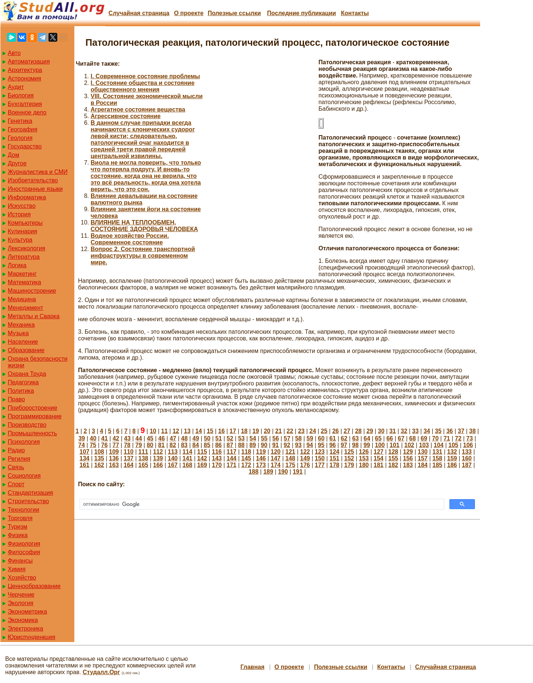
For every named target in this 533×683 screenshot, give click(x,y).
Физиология (24, 543)
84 (195, 445)
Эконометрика (27, 611)
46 (161, 438)
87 (230, 445)
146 (261, 458)
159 (452, 458)
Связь (16, 467)
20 (267, 431)
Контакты (355, 13)
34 (427, 431)
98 (355, 445)
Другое (17, 163)
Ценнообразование (34, 586)
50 (207, 438)
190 (283, 472)
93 (298, 445)
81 (161, 445)
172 (246, 465)
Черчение (21, 594)
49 (195, 438)
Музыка (18, 333)
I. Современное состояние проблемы (145, 76)
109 (114, 452)
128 (393, 452)
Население (23, 342)
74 (81, 445)
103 (424, 445)
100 (380, 445)
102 (409, 445)
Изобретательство (33, 180)
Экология (20, 603)
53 (241, 438)
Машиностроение (32, 291)
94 (309, 445)
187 (467, 465)
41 (104, 438)
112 (158, 452)
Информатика (27, 197)
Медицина (22, 299)
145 (246, 458)
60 (321, 438)
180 (364, 465)
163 (114, 465)
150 (320, 458)
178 (335, 465)
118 (246, 452)
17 (233, 431)
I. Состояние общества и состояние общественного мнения (143, 86)
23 (301, 431)
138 (143, 458)
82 (172, 445)
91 (275, 445)
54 (253, 438)
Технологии (23, 510)
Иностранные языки (35, 189)
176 (305, 465)
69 (424, 438)
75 (93, 445)
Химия (17, 569)
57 (287, 438)
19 (255, 431)
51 (218, 438)
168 (187, 465)
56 (275, 438)
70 (435, 438)
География (22, 129)
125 (349, 452)
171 (232, 465)
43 (127, 438)
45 (150, 438)
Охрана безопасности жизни (37, 362)
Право (16, 399)
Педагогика (23, 382)
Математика (24, 282)
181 (379, 465)
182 (393, 465)
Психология (24, 442)
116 (217, 452)
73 (469, 438)
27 (347, 431)
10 (153, 431)
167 (173, 465)
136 (114, 458)
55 (264, 438)
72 (458, 438)
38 (472, 431)
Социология (24, 476)
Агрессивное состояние (126, 116)
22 (290, 431)
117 (232, 452)
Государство (25, 146)
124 (335, 452)
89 (252, 445)
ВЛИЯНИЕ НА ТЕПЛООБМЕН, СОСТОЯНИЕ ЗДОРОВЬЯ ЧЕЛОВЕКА (144, 225)
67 (401, 438)
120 (276, 452)
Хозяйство (22, 577)
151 (335, 458)
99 (367, 445)
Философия (24, 552)
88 (241, 445)
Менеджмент (25, 308)
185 (437, 465)
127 (379, 452)
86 (218, 445)
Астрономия (24, 78)
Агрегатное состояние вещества (138, 109)
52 (230, 438)
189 (268, 472)
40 (93, 438)
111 (143, 452)
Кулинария (22, 231)
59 (310, 438)
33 (415, 431)
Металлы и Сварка (34, 316)
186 (452, 465)
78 (127, 445)
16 (221, 431)
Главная (252, 667)
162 (99, 465)
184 (423, 465)
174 (276, 465)
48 (184, 438)
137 (129, 458)
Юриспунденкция (31, 637)
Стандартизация (30, 493)
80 (150, 445)
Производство (27, 425)
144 (232, 458)
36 (449, 431)
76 (104, 445)
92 (287, 445)
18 (244, 431)
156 (408, 458)
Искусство (22, 206)
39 (81, 438)
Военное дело (27, 112)
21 (278, 431)
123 (320, 452)
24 (313, 431)
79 (138, 445)
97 (344, 445)
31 (392, 431)
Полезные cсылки (234, 13)
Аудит (16, 87)
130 (423, 452)
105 (453, 445)
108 (99, 452)
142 (202, 458)
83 (184, 445)
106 (468, 445)
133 (467, 452)
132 (452, 452)
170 (217, 465)
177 (320, 465)
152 (349, 458)
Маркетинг (22, 274)
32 (404, 431)
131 (437, 452)
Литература (24, 257)
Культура (20, 240)
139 (158, 458)
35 (438, 431)
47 (173, 438)
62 (344, 438)
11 (164, 431)
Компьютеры (25, 223)
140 (173, 458)
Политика (21, 391)
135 (99, 458)
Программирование (35, 416)
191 (298, 472)
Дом (13, 155)
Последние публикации (301, 13)
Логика (17, 265)
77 (115, 445)
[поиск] (261, 504)
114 (187, 452)
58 (298, 438)
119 (261, 452)
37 (461, 431)
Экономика (23, 620)
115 (202, 452)
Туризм (17, 527)
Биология (21, 95)
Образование (26, 350)
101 (394, 445)
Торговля (20, 518)
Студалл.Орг (101, 672)
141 (187, 458)
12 (175, 431)
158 (437, 458)
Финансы (20, 560)
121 (291, 452)
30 (381, 431)
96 (332, 445)
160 (467, 458)
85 (207, 445)
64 (367, 438)
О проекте (188, 13)
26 (335, 431)
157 (423, 458)
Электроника (25, 628)
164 (129, 465)
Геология (20, 138)
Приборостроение (32, 408)
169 (202, 465)
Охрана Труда (27, 374)
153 (364, 458)
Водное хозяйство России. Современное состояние (130, 239)
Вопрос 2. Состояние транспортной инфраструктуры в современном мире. (143, 255)
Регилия (19, 459)
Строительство (28, 501)
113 (173, 452)
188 (254, 472)
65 (378, 438)
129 (408, 452)
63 (355, 438)
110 (129, 452)
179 (349, 465)
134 (85, 458)
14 (198, 431)
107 (85, 452)
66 (390, 438)
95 (321, 445)
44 (138, 438)
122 (305, 452)
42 (115, 438)
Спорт (16, 484)
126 (364, 452)
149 (305, 458)
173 (261, 465)
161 (85, 465)
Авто (14, 53)
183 (408, 465)
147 (276, 458)
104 (439, 445)
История (19, 214)
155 (393, 458)
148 (291, 458)
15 (210, 431)
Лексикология (26, 248)
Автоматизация (29, 61)
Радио (16, 450)
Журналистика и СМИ (38, 172)
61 (332, 438)
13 (187, 431)
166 (158, 465)
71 (446, 438)
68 (412, 438)
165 (143, 465)
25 (324, 431)
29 (370, 431)
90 (264, 445)
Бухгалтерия (25, 104)
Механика (21, 325)
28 (358, 431)
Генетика (20, 121)
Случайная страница (138, 13)
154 (379, 458)
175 (291, 465)
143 (217, 458)
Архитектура (25, 70)
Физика (18, 535)
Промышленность (32, 433)
